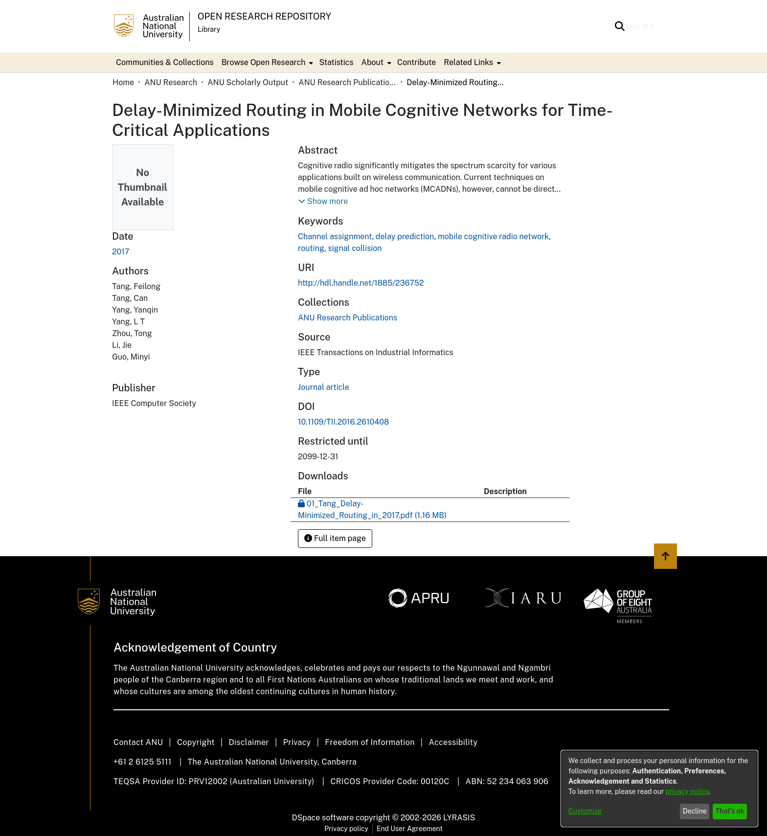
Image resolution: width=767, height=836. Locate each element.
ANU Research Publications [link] (347, 82)
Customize (585, 811)
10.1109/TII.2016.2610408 (343, 422)
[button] (620, 26)
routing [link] (311, 248)
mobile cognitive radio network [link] (493, 236)
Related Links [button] (468, 62)
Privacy (297, 742)
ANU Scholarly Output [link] (247, 82)
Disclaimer (248, 742)
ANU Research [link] (170, 82)
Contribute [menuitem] (416, 62)
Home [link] (123, 82)
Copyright (196, 742)
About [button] (372, 62)
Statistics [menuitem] (336, 62)
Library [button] (209, 29)
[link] (347, 317)
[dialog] (659, 788)
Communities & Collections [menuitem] (165, 62)
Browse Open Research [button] (264, 62)
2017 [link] (120, 251)
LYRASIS (459, 817)
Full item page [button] (335, 538)
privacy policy (687, 791)
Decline (695, 811)
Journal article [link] (323, 387)
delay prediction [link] (405, 236)
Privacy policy (346, 829)
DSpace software (323, 817)
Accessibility (453, 742)
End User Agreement (410, 829)
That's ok (730, 811)
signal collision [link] (355, 248)
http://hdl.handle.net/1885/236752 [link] (361, 283)
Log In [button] (639, 26)
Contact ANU (138, 742)
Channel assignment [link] (335, 236)
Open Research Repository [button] (264, 16)
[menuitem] (267, 62)
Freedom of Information (369, 742)
